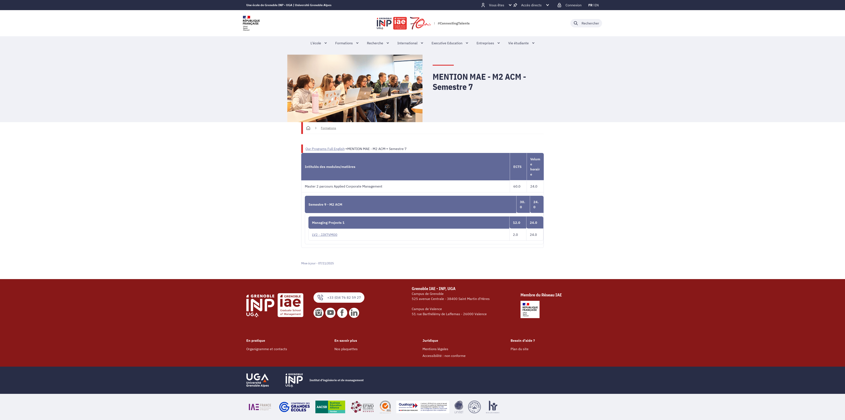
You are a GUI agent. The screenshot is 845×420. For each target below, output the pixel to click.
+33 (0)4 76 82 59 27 (339, 297)
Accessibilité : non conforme (444, 356)
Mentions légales (435, 349)
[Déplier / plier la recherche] (586, 23)
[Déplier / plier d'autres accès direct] (531, 5)
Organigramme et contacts (266, 349)
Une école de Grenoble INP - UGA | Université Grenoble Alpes (288, 5)
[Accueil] (308, 128)
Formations (328, 128)
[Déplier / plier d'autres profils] (497, 5)
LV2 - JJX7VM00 (324, 234)
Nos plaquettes (346, 349)
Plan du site (520, 349)
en (596, 5)
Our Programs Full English (325, 149)
